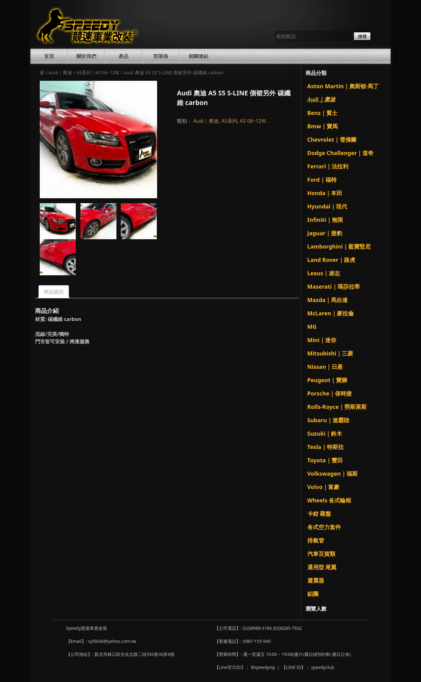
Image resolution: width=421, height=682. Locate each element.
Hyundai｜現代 (327, 206)
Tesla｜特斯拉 (325, 447)
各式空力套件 (324, 527)
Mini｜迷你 (321, 340)
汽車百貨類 (321, 553)
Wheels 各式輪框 (329, 500)
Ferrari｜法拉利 (328, 166)
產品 (124, 56)
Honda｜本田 (324, 193)
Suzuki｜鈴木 (324, 433)
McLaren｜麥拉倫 (330, 313)
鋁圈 (313, 593)
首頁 (49, 56)
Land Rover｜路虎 (331, 259)
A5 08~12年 (107, 72)
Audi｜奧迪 (60, 72)
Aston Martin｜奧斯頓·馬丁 (343, 86)
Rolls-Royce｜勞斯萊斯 (337, 406)
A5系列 (83, 72)
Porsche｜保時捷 (329, 393)
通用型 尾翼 (322, 567)
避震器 (315, 580)
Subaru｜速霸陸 (328, 420)
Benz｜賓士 (322, 113)
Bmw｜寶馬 (322, 126)
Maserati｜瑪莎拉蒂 (333, 286)
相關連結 (198, 56)
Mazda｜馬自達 (327, 300)
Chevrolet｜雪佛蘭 (332, 139)
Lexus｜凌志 (323, 273)
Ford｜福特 (322, 179)
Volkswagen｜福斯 (332, 473)
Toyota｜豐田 (325, 460)
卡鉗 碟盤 (319, 513)
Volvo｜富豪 (323, 487)
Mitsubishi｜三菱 (330, 353)
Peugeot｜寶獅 (327, 380)
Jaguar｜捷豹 (324, 233)
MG (312, 326)
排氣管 (315, 540)
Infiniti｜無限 (325, 219)
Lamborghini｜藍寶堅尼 (339, 246)
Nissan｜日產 (325, 366)
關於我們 (86, 56)
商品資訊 (54, 291)
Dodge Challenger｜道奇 (340, 153)
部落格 (160, 56)
